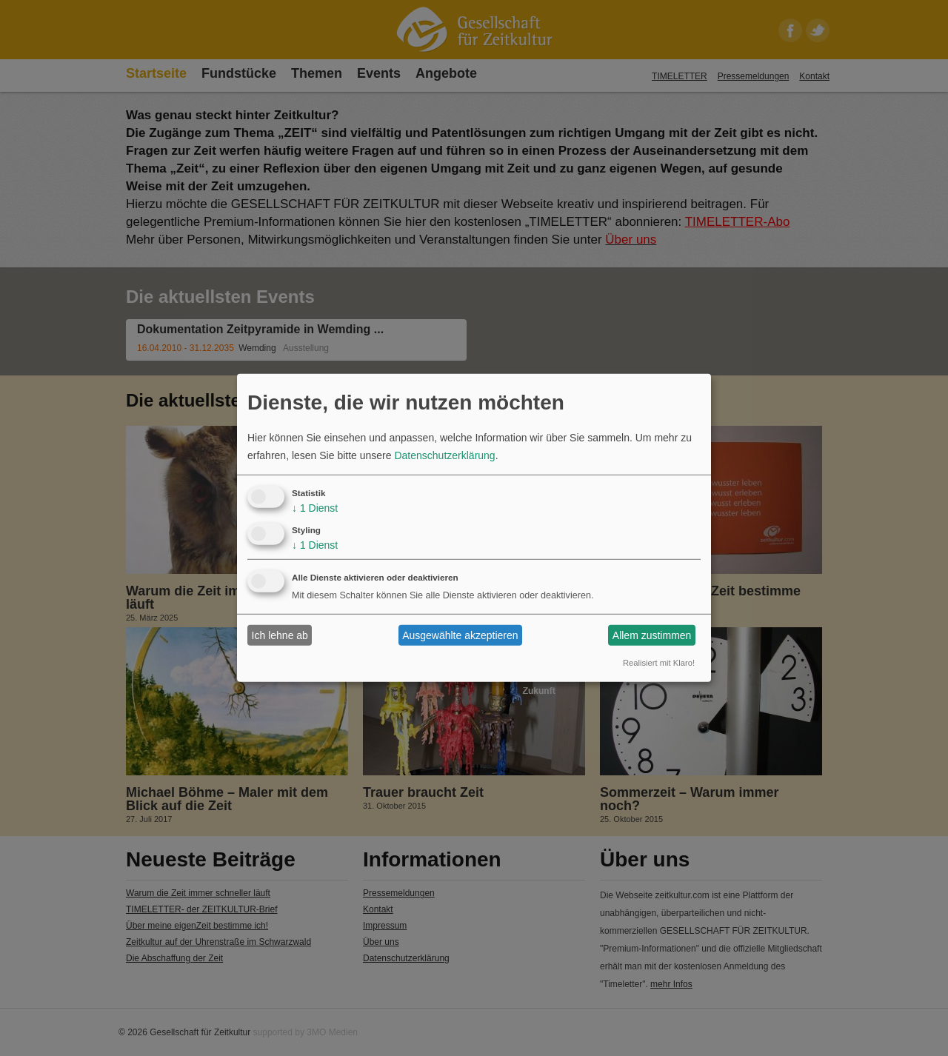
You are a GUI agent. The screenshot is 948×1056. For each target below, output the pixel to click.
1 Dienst (315, 508)
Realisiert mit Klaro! (659, 662)
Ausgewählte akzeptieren (460, 635)
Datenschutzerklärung (444, 455)
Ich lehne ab (280, 635)
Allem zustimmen (652, 635)
